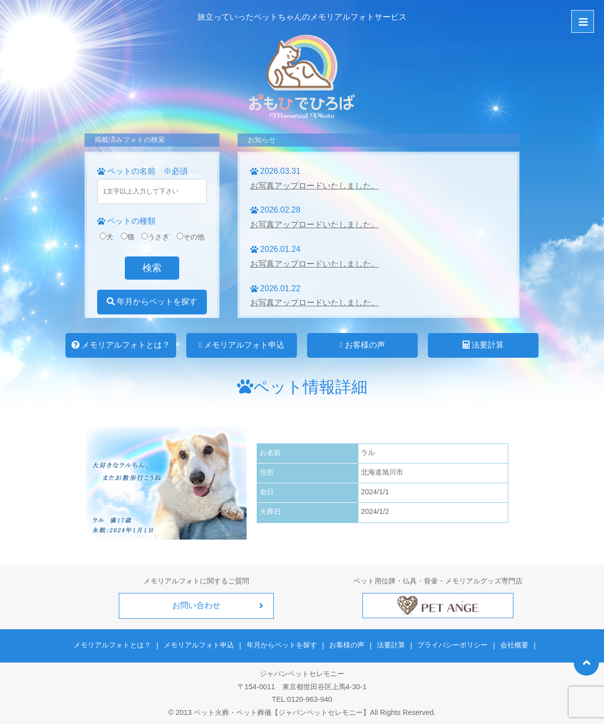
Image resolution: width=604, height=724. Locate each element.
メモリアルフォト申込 (241, 345)
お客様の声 (362, 345)
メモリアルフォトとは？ (120, 345)
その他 (190, 237)
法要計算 (483, 345)
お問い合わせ (196, 605)
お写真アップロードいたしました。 (314, 185)
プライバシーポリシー (452, 645)
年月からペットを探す (152, 301)
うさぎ (155, 237)
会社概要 (513, 645)
